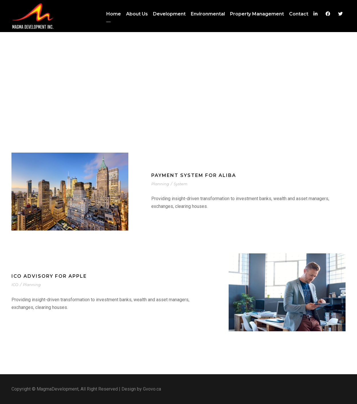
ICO (14, 284)
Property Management (257, 14)
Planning (160, 184)
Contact (298, 14)
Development (169, 14)
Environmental (208, 14)
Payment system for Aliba (193, 175)
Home (113, 14)
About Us (137, 14)
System (180, 184)
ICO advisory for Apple (49, 276)
